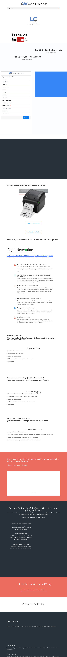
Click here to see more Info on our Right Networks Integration (30, 254)
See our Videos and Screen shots (33, 589)
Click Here (58, 84)
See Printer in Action (33, 231)
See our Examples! (33, 222)
